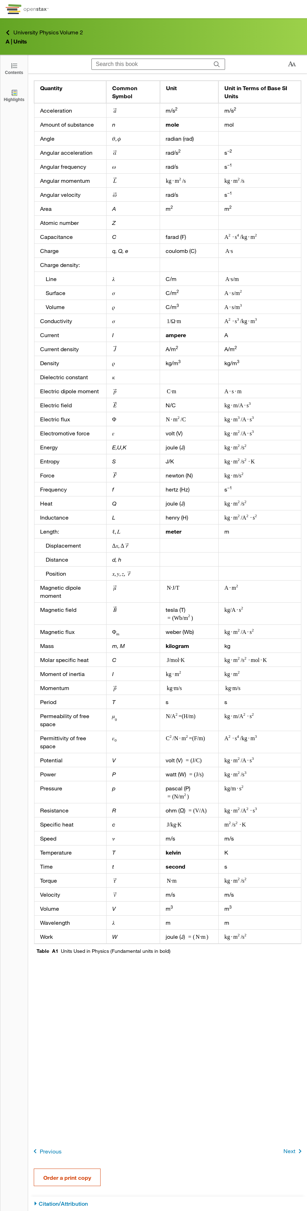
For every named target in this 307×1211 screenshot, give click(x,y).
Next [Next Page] (293, 1151)
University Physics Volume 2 (44, 32)
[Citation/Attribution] (167, 1203)
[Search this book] (150, 64)
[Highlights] (14, 95)
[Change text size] (291, 64)
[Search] (217, 64)
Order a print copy (67, 1177)
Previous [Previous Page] (46, 1151)
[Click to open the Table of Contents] (14, 68)
